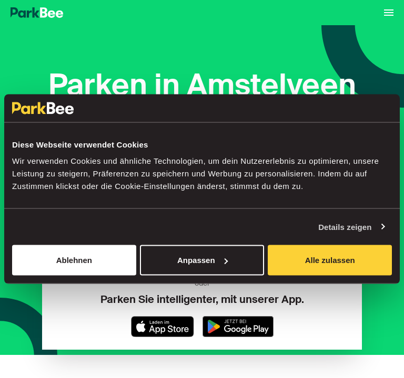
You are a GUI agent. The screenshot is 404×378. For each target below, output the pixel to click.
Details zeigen (344, 226)
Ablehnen (74, 260)
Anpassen (202, 260)
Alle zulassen (330, 260)
